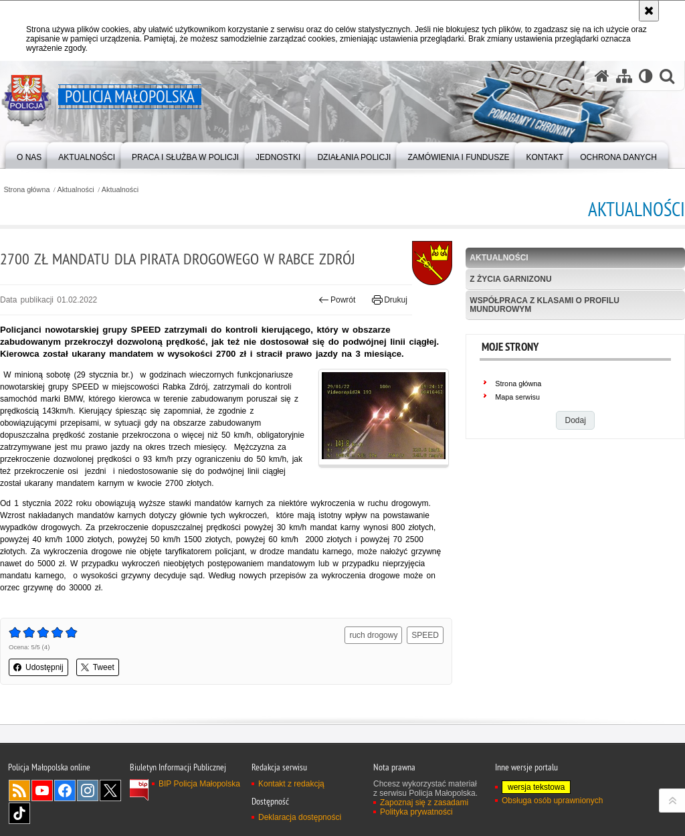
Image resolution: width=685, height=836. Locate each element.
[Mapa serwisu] (624, 76)
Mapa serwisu (517, 397)
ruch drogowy (373, 635)
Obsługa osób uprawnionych (552, 800)
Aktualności (76, 189)
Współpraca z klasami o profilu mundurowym (544, 305)
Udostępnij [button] (38, 667)
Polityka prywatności (416, 812)
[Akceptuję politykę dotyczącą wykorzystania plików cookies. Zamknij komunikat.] (649, 10)
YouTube (42, 790)
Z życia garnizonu (510, 279)
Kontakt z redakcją (291, 783)
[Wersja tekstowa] (646, 76)
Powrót (337, 300)
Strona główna (26, 189)
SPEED (425, 635)
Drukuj (389, 300)
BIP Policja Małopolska (199, 783)
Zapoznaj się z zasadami (424, 802)
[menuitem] (29, 154)
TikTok (19, 813)
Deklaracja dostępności (299, 817)
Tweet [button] (97, 667)
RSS (19, 790)
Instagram (87, 790)
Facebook (65, 790)
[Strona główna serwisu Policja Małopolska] (602, 76)
